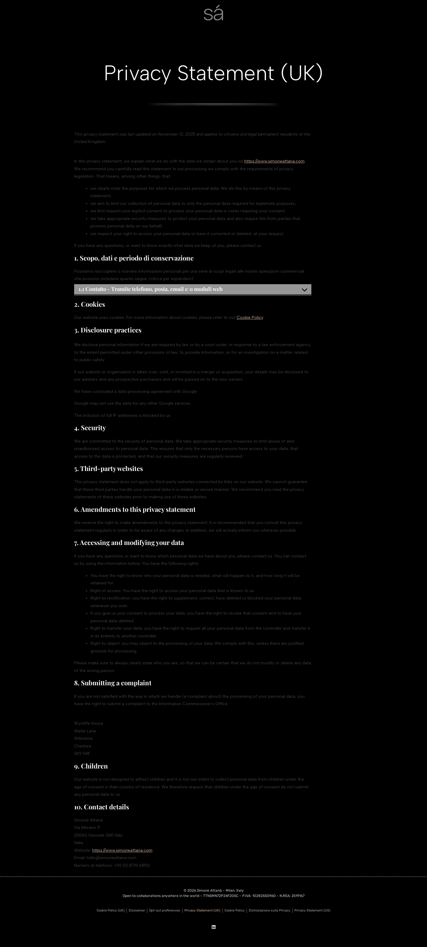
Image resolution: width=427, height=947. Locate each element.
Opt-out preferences (164, 910)
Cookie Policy (250, 317)
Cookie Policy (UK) (111, 910)
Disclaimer (137, 910)
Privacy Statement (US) (312, 910)
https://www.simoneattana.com (274, 161)
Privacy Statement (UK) (202, 910)
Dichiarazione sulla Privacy (269, 910)
